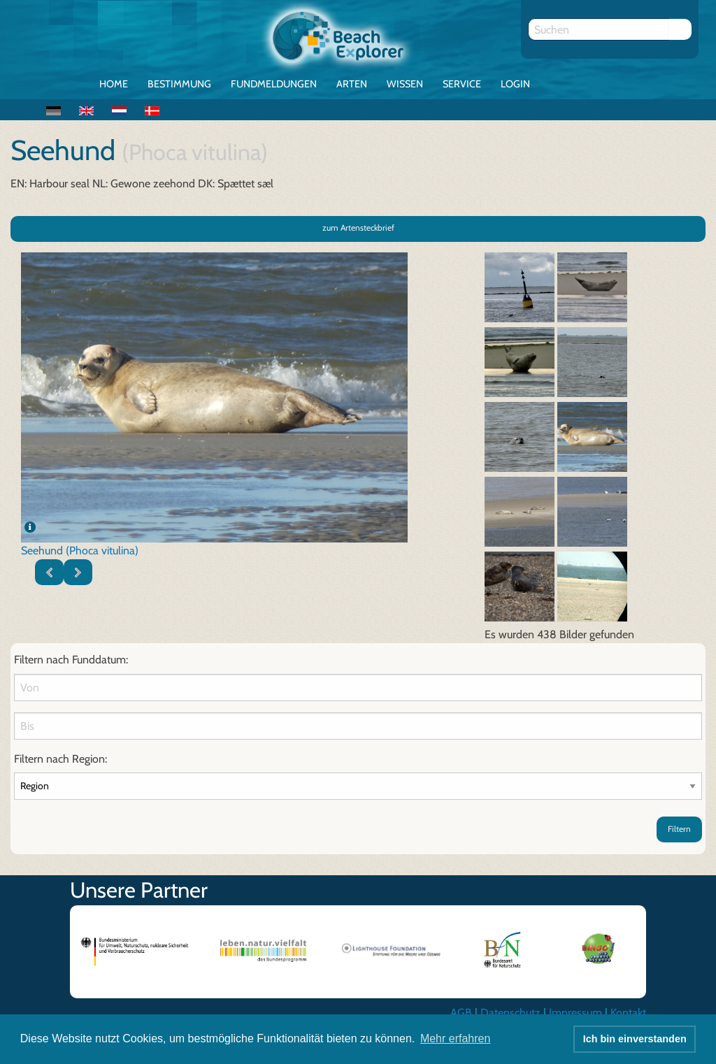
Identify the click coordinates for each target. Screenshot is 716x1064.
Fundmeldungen (274, 84)
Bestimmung (179, 84)
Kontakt (628, 1012)
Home (113, 84)
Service (462, 84)
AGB (461, 1012)
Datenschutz (510, 1012)
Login (515, 84)
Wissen (405, 84)
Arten (351, 84)
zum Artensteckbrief (358, 227)
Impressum (575, 1012)
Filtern (679, 829)
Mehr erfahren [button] (455, 1038)
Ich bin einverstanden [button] (635, 1038)
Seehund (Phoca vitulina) (79, 550)
